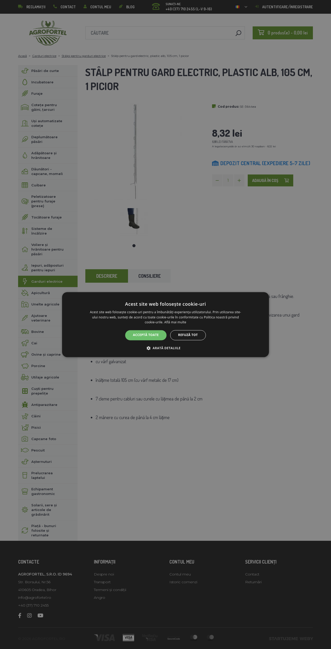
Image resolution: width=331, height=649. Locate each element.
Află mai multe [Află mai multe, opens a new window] (175, 322)
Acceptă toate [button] (146, 335)
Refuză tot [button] (188, 335)
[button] (165, 348)
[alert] (165, 324)
